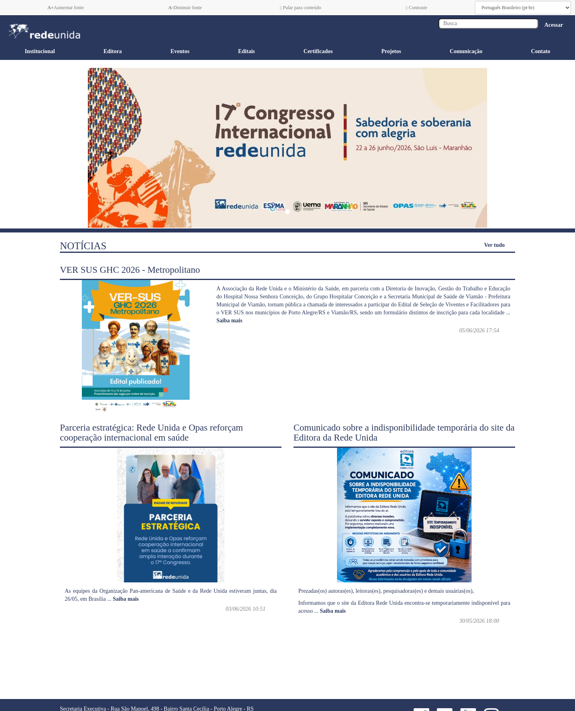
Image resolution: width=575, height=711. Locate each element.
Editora (112, 51)
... (123, 599)
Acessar (553, 25)
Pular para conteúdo (300, 7)
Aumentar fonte (66, 7)
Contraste (416, 7)
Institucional (40, 51)
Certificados (318, 51)
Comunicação (466, 51)
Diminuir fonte (185, 7)
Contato (540, 51)
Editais (246, 51)
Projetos (391, 51)
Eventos (180, 51)
